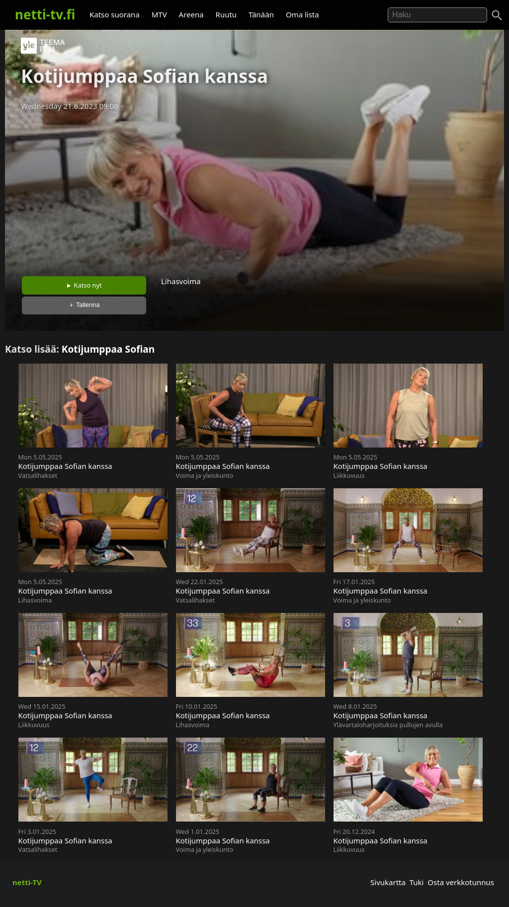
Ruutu (226, 14)
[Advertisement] (254, 190)
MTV (159, 14)
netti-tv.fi (45, 14)
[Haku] (497, 15)
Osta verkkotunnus (460, 882)
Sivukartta (388, 882)
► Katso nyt (84, 285)
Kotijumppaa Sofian (108, 349)
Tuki (417, 882)
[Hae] (437, 14)
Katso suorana (114, 14)
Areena (191, 14)
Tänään (261, 14)
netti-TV (27, 882)
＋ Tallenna (84, 304)
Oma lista (302, 14)
